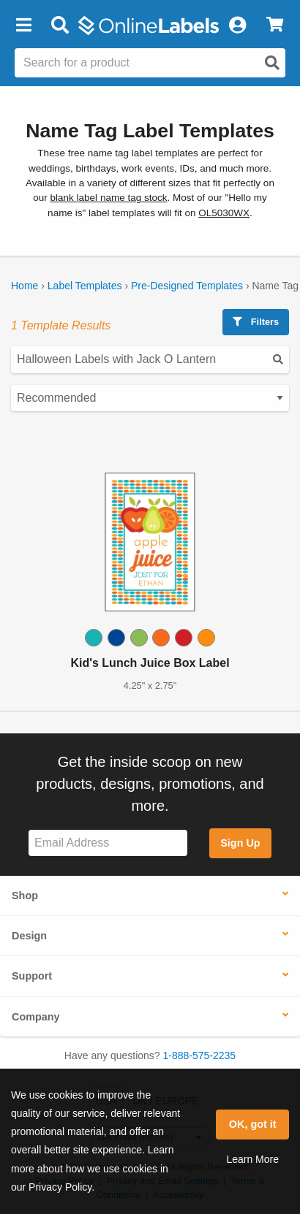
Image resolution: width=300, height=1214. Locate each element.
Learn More (252, 1159)
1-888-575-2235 (199, 1055)
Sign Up (240, 843)
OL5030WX (224, 212)
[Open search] (272, 63)
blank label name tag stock (109, 197)
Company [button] (36, 1017)
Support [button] (32, 976)
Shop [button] (25, 895)
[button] (23, 26)
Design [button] (29, 936)
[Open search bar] (59, 26)
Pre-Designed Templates (187, 285)
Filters (256, 321)
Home (24, 285)
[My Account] (237, 26)
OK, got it (253, 1124)
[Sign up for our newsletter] (108, 843)
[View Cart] (274, 25)
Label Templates (85, 285)
